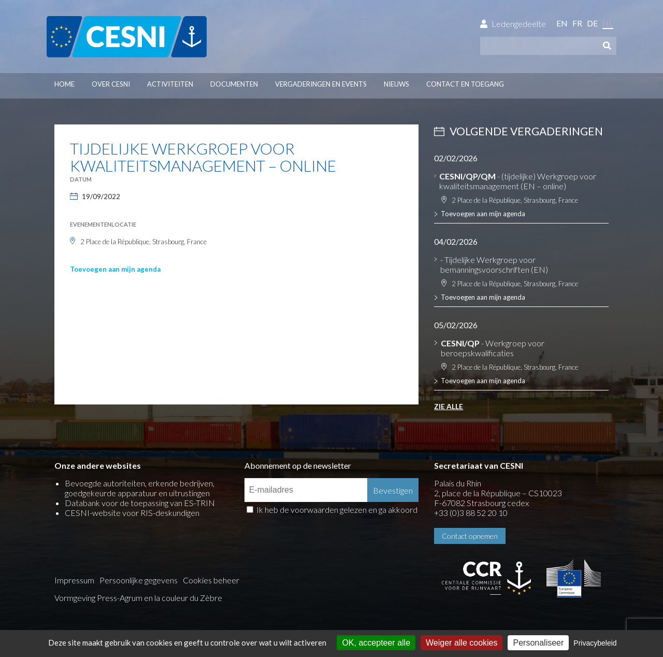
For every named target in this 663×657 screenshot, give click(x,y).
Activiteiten (170, 84)
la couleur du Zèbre (188, 598)
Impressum (74, 580)
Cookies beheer (211, 580)
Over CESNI (111, 84)
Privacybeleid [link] (594, 643)
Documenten (234, 84)
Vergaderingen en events (321, 84)
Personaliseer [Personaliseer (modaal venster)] (538, 642)
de (592, 23)
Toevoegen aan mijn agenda (115, 269)
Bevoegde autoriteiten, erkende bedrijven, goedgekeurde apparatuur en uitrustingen (139, 488)
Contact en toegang (465, 84)
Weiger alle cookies (461, 642)
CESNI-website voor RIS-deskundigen (132, 513)
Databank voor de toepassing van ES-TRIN (140, 503)
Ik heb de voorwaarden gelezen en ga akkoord (336, 509)
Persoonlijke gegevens (138, 580)
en (562, 23)
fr (577, 23)
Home (64, 84)
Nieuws (396, 84)
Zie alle (448, 406)
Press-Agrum (119, 598)
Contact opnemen (470, 536)
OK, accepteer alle (376, 642)
